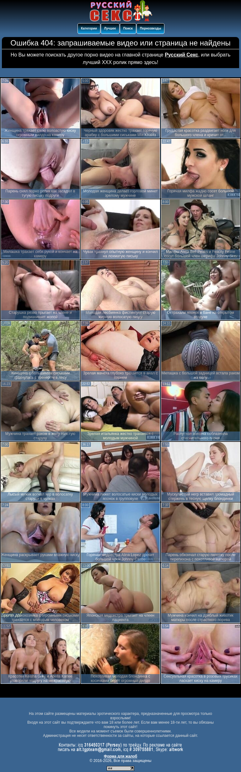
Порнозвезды (150, 28)
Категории (89, 28)
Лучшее (110, 28)
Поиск (128, 28)
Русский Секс (181, 54)
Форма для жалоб (120, 756)
